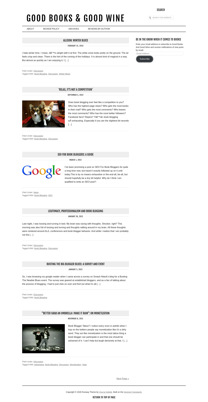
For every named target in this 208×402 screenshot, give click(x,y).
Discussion (38, 71)
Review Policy (51, 29)
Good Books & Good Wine (75, 18)
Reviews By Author (99, 29)
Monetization (75, 364)
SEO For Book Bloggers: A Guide (75, 154)
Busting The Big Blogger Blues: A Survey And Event (76, 264)
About (30, 29)
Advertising (39, 364)
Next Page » (123, 378)
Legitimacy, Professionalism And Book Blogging (75, 211)
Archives (73, 29)
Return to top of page (104, 397)
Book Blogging (40, 74)
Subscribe (145, 59)
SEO (50, 195)
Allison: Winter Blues (75, 40)
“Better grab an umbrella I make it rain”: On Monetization (76, 313)
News (36, 192)
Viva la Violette (105, 392)
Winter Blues (64, 74)
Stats (84, 364)
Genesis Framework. (133, 392)
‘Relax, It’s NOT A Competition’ (75, 89)
